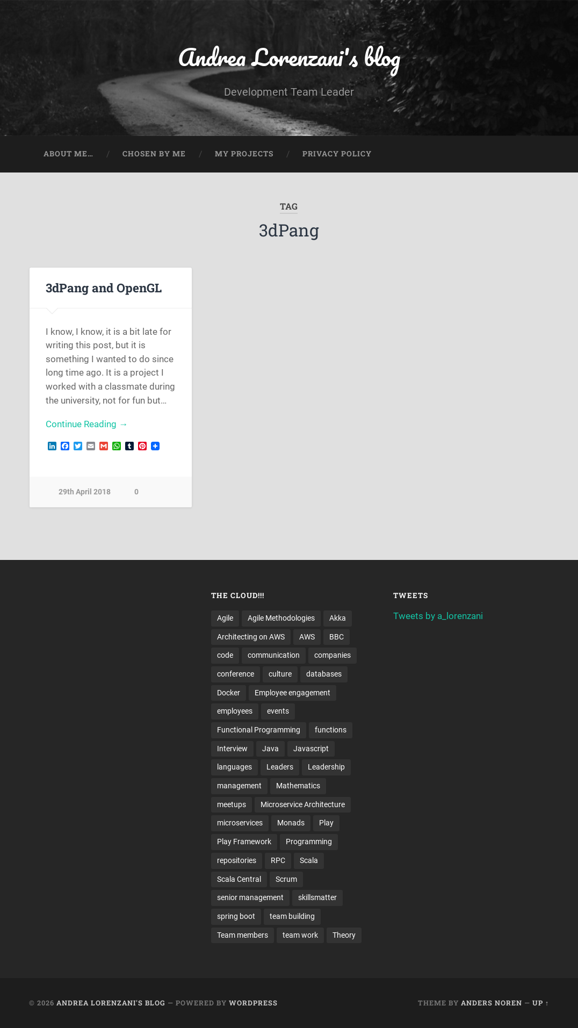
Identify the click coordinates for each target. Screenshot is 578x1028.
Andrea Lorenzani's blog (289, 57)
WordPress (253, 1002)
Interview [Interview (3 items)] (232, 748)
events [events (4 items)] (278, 711)
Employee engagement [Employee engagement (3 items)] (292, 692)
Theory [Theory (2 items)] (344, 935)
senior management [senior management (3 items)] (250, 897)
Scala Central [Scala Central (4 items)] (239, 879)
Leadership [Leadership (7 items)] (326, 767)
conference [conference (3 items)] (235, 674)
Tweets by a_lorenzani (438, 615)
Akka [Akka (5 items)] (337, 618)
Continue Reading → (87, 424)
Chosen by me (154, 154)
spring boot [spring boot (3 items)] (236, 916)
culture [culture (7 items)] (280, 674)
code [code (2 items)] (225, 655)
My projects (244, 154)
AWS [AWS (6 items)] (307, 636)
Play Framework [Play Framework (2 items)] (244, 841)
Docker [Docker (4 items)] (228, 692)
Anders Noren (491, 1002)
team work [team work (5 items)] (300, 935)
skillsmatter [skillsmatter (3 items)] (317, 897)
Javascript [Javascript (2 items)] (311, 748)
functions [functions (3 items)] (330, 729)
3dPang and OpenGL (104, 287)
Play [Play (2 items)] (326, 822)
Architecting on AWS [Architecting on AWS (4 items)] (251, 636)
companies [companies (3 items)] (332, 655)
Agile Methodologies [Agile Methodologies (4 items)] (281, 618)
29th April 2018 (85, 492)
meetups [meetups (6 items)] (231, 804)
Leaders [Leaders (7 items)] (279, 767)
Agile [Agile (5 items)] (225, 618)
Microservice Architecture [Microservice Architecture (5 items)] (303, 804)
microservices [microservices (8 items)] (240, 822)
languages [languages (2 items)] (234, 767)
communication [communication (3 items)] (274, 655)
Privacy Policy (337, 154)
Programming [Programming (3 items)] (309, 841)
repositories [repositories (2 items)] (236, 860)
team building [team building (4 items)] (292, 916)
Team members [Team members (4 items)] (242, 935)
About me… (68, 154)
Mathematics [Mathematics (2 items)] (298, 785)
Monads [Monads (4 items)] (291, 822)
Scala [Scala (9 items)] (309, 860)
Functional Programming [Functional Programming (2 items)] (258, 729)
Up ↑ (540, 1002)
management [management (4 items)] (239, 785)
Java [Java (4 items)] (270, 748)
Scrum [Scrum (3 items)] (286, 879)
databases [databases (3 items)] (324, 674)
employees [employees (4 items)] (234, 711)
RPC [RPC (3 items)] (278, 860)
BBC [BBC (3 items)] (336, 636)
